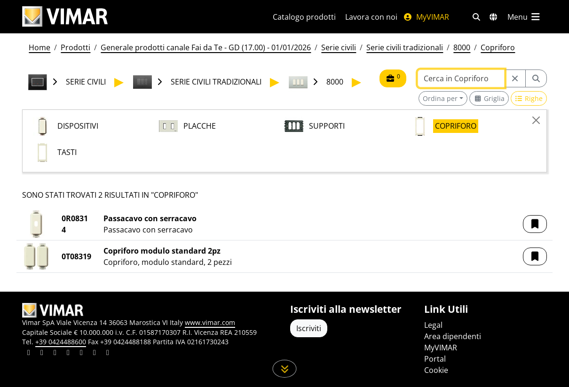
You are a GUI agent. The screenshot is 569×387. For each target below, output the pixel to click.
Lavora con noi (371, 17)
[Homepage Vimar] (65, 17)
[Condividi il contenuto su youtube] (81, 353)
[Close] (536, 120)
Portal (435, 359)
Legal (433, 325)
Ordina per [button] (440, 98)
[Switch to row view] (529, 98)
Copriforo (498, 47)
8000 (461, 47)
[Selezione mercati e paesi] (493, 17)
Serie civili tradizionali (404, 47)
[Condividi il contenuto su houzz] (94, 353)
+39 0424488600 (60, 341)
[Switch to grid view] (489, 98)
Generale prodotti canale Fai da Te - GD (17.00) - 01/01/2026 (206, 47)
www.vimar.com (210, 322)
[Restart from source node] (515, 78)
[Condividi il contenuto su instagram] (68, 353)
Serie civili (338, 47)
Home (39, 47)
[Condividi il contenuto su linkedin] (28, 353)
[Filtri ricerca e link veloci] (476, 17)
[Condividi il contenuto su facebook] (42, 353)
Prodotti (75, 47)
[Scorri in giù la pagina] (285, 369)
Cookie (436, 370)
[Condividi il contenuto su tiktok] (107, 353)
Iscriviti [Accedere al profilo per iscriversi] (308, 328)
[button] (535, 224)
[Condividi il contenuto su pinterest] (55, 353)
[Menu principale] (524, 17)
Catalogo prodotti (304, 17)
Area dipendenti (452, 336)
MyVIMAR (426, 17)
